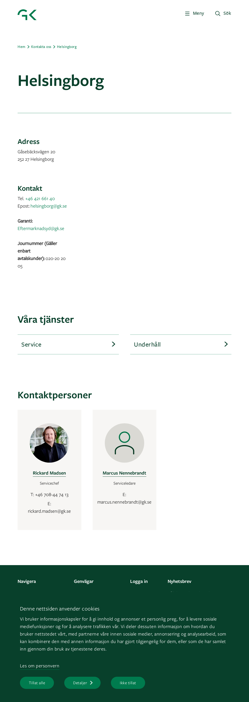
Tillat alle (37, 682)
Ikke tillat (128, 682)
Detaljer (80, 682)
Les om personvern (40, 665)
